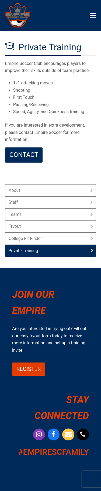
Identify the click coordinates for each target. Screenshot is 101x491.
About (14, 190)
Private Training (23, 250)
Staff (13, 202)
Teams (15, 214)
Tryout (15, 226)
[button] (93, 15)
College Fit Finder (25, 238)
